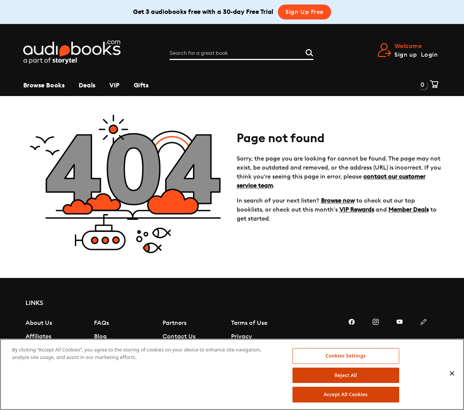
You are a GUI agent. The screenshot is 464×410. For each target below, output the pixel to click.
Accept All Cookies (346, 394)
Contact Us (179, 336)
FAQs (101, 323)
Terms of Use (249, 323)
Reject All (345, 375)
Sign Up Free (304, 12)
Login (429, 55)
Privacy (241, 336)
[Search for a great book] (241, 53)
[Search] (309, 52)
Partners (174, 323)
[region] (232, 374)
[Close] (452, 373)
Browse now (338, 201)
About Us (38, 323)
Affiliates (38, 336)
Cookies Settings (346, 355)
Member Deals (408, 210)
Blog (100, 336)
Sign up (405, 55)
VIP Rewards (356, 210)
